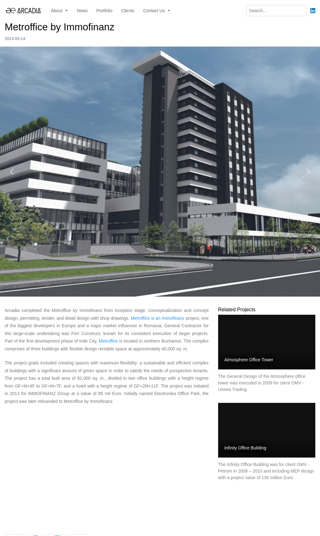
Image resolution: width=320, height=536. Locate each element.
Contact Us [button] (154, 10)
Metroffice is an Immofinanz (158, 318)
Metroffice (108, 340)
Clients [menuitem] (128, 10)
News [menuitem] (82, 10)
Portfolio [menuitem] (104, 10)
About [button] (57, 10)
